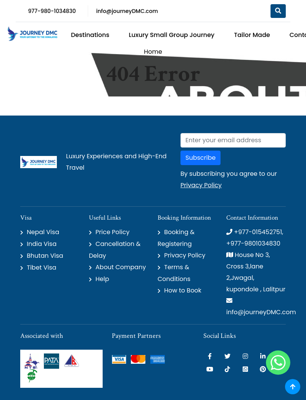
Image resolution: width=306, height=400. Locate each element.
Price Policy (112, 232)
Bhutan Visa (45, 255)
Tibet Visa (41, 267)
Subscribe (200, 157)
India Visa (41, 243)
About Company (120, 267)
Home (153, 51)
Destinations (90, 35)
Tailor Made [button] (252, 35)
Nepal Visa (43, 232)
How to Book (182, 290)
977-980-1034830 (52, 11)
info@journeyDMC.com (127, 11)
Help (102, 279)
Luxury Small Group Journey (171, 35)
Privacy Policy (201, 185)
